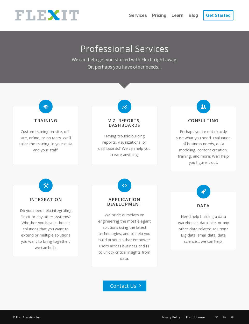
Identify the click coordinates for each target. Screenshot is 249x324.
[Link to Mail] (232, 317)
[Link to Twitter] (216, 317)
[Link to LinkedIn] (224, 317)
